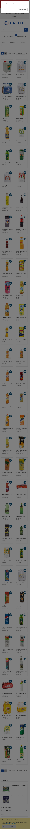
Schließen (22, 9)
